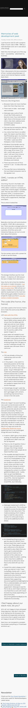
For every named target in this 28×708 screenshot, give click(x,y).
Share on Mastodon (14, 644)
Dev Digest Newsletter (18, 696)
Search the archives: (4, 8)
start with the (10, 315)
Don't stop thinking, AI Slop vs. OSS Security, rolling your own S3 (13, 704)
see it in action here (7, 288)
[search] (24, 9)
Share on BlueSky (20, 675)
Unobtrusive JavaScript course (11, 428)
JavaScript (7, 400)
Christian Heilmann (4, 7)
